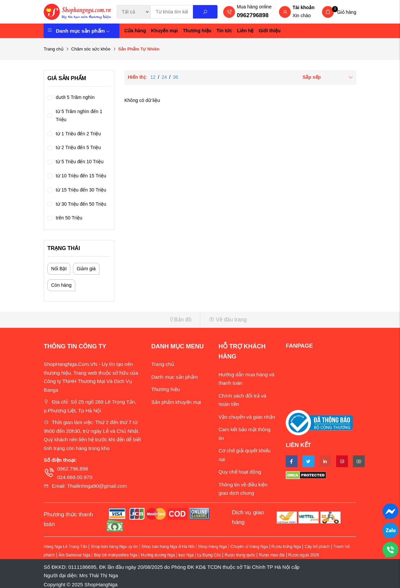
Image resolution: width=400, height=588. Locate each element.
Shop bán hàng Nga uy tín (114, 546)
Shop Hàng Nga (212, 546)
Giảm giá (86, 268)
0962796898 (253, 15)
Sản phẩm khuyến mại (176, 402)
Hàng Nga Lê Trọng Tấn (65, 546)
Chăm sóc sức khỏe (91, 48)
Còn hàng (61, 285)
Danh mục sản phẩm (83, 31)
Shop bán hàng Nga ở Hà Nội (168, 546)
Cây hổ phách (317, 546)
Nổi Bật (59, 268)
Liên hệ (245, 30)
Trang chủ (54, 48)
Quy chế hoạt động (239, 472)
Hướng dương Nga (158, 555)
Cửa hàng (135, 30)
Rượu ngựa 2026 (303, 555)
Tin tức (224, 30)
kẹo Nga (186, 555)
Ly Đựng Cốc (209, 555)
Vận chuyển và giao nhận (246, 417)
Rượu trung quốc (240, 555)
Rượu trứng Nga (286, 546)
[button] (119, 319)
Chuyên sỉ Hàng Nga (249, 546)
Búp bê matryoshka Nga (115, 555)
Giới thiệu (269, 30)
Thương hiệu (197, 30)
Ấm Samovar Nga (74, 555)
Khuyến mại (164, 30)
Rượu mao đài (271, 555)
